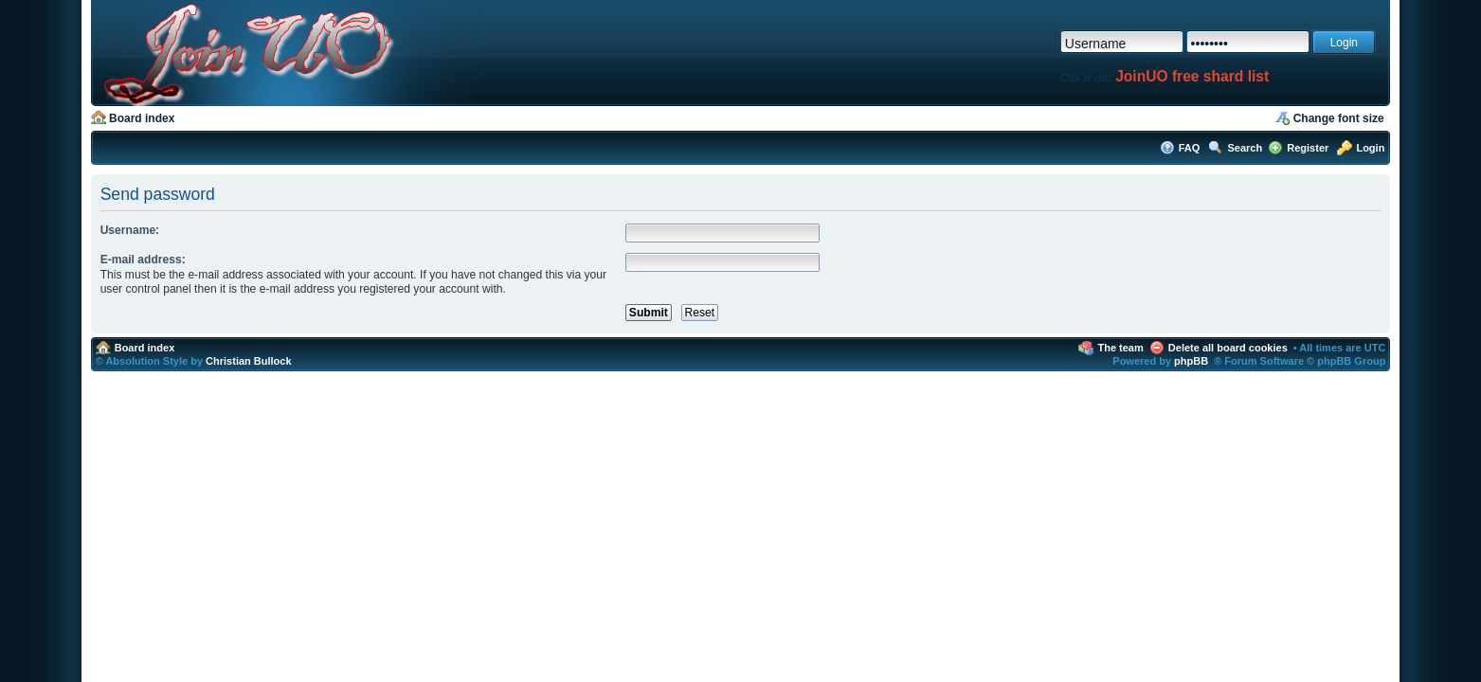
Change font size (1338, 118)
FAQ (1190, 147)
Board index (141, 118)
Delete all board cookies (1228, 347)
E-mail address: (143, 259)
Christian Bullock (248, 361)
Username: (130, 230)
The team (1120, 347)
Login (1370, 147)
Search (1245, 147)
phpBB (1191, 361)
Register (1307, 147)
